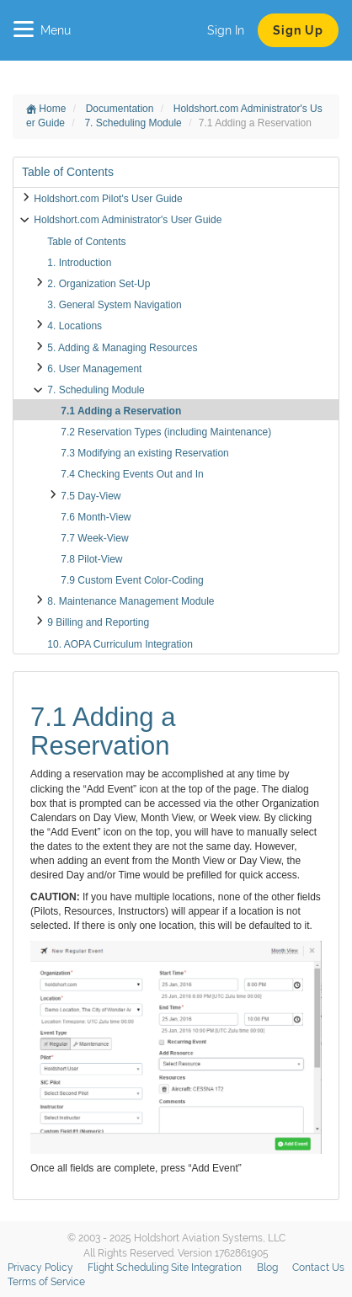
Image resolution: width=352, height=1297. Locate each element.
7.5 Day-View (90, 496)
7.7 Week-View (94, 538)
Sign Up (298, 30)
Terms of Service (46, 1282)
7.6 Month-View (96, 517)
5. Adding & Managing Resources (122, 348)
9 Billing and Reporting (98, 622)
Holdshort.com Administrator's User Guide (127, 220)
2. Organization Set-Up (98, 284)
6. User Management (94, 369)
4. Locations (74, 326)
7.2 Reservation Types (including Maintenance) (166, 432)
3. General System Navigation (114, 305)
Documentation (121, 109)
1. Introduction (79, 263)
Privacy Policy (40, 1267)
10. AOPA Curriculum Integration (120, 644)
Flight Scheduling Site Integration (165, 1267)
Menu (42, 30)
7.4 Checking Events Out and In (132, 474)
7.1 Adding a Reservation (121, 411)
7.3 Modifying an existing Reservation (144, 453)
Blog (267, 1267)
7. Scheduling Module (134, 123)
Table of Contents (86, 242)
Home (46, 109)
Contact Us (318, 1267)
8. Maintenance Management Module (130, 601)
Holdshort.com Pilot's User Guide (108, 199)
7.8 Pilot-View (91, 559)
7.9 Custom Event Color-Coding (132, 580)
